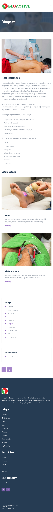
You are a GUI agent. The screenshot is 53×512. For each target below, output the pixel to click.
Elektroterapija (12, 271)
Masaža (10, 307)
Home (4, 457)
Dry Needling (12, 337)
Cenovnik (5, 468)
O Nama (4, 461)
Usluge (4, 464)
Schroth (10, 334)
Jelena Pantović (13, 357)
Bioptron (11, 313)
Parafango (11, 327)
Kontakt (4, 471)
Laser (7, 215)
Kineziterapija (12, 330)
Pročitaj (8, 226)
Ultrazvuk (11, 320)
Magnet (10, 324)
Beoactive (5, 508)
